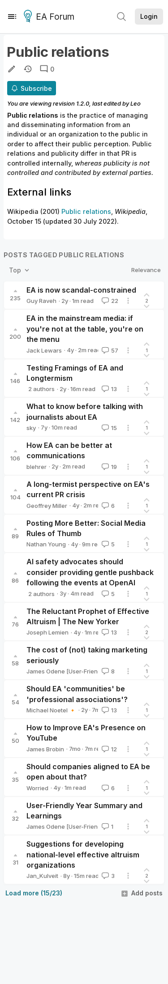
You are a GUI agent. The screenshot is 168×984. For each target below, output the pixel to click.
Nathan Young (46, 544)
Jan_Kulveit (42, 875)
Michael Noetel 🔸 (51, 710)
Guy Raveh (41, 300)
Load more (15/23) (33, 893)
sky (31, 427)
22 (109, 301)
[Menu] (12, 16)
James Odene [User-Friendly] (67, 671)
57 (109, 350)
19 (108, 467)
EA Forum (50, 17)
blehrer (36, 466)
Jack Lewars (44, 350)
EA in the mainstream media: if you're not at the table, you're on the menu (84, 329)
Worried (37, 788)
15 (108, 428)
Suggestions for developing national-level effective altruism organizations (82, 854)
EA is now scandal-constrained (81, 289)
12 (108, 749)
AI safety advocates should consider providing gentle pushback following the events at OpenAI (90, 572)
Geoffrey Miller (46, 505)
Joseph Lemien (47, 632)
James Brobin (45, 749)
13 (108, 389)
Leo (135, 103)
